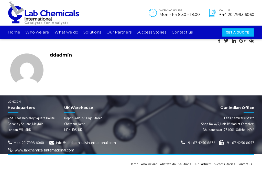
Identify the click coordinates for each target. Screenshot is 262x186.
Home (14, 32)
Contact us (182, 32)
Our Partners (119, 32)
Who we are (37, 32)
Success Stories (151, 32)
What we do (66, 32)
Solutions (92, 32)
